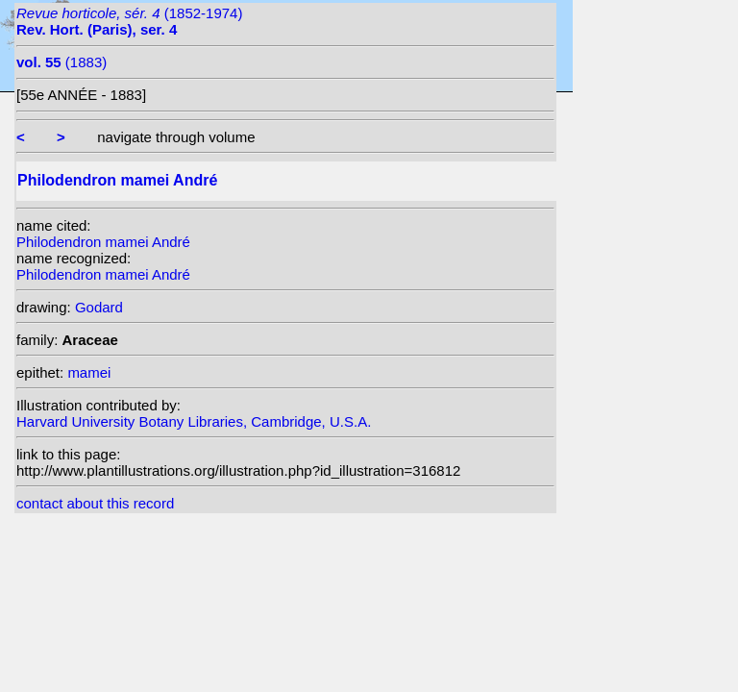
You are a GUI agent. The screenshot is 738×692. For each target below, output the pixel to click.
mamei (89, 372)
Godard (99, 307)
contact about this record (95, 503)
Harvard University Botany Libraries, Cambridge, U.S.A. (193, 421)
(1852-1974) (129, 21)
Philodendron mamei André (103, 242)
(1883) (61, 62)
